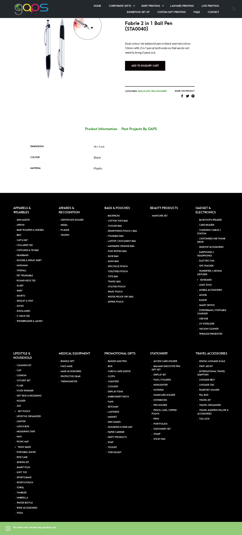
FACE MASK (66, 362)
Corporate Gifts (120, 5)
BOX (110, 362)
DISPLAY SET (159, 371)
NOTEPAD (158, 386)
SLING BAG (113, 257)
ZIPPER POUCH (116, 298)
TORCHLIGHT (114, 448)
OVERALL (21, 266)
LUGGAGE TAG (206, 381)
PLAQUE (65, 226)
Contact (213, 12)
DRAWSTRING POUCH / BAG (122, 227)
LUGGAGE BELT (207, 376)
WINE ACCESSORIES (27, 504)
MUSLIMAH (22, 261)
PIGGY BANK (24, 443)
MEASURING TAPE (26, 427)
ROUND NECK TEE (26, 277)
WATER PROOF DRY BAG (120, 292)
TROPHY (65, 231)
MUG (19, 432)
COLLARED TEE (25, 241)
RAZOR (203, 296)
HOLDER (21, 397)
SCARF (20, 282)
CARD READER (206, 221)
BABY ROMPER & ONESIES (30, 226)
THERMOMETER (69, 377)
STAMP (156, 430)
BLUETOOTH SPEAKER (210, 216)
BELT (19, 231)
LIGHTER (21, 417)
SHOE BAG (113, 252)
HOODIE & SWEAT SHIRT (29, 256)
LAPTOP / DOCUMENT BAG (122, 237)
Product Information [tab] (101, 125)
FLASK (20, 381)
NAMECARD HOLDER (164, 391)
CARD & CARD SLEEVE (119, 367)
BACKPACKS (114, 212)
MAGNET (112, 413)
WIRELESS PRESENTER (210, 330)
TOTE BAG (113, 272)
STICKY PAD (159, 435)
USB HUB (203, 315)
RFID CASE (22, 453)
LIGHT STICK (205, 281)
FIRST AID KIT (206, 362)
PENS (156, 415)
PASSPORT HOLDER (209, 386)
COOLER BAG (115, 222)
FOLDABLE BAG (116, 232)
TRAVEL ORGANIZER (210, 401)
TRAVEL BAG (114, 277)
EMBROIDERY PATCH (118, 392)
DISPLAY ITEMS (115, 387)
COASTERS (113, 377)
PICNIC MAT (23, 437)
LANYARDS (113, 408)
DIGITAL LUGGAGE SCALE (212, 357)
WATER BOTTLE (25, 499)
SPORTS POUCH (25, 478)
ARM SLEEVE (23, 216)
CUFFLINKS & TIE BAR (28, 246)
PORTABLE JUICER (26, 448)
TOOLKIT (112, 443)
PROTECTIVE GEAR (70, 372)
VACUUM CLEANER (209, 325)
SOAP (110, 438)
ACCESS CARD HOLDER (165, 357)
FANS (110, 397)
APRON (21, 221)
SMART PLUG (23, 463)
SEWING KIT (23, 458)
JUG (19, 402)
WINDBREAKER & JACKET (30, 317)
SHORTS (21, 292)
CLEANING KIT (24, 361)
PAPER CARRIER (116, 428)
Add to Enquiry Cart (153, 60)
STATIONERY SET (162, 425)
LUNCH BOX (23, 422)
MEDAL (64, 221)
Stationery (169, 86)
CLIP (19, 366)
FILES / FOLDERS (162, 376)
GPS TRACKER (206, 262)
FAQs (197, 12)
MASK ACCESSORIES (71, 367)
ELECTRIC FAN (206, 257)
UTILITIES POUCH (116, 282)
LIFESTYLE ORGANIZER (29, 412)
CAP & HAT (22, 236)
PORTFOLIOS (160, 420)
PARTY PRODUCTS (117, 433)
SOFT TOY (22, 468)
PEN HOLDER (160, 401)
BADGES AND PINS (117, 357)
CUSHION (21, 371)
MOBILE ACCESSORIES (210, 286)
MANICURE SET (160, 212)
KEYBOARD (206, 276)
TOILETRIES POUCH (118, 267)
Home (97, 5)
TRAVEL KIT (205, 396)
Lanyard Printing (182, 5)
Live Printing (210, 5)
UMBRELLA (22, 493)
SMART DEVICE (207, 301)
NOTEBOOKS (160, 396)
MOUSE (203, 291)
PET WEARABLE (25, 271)
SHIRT (20, 287)
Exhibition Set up (138, 12)
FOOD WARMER (25, 386)
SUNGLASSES (23, 307)
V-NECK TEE (23, 312)
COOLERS (113, 382)
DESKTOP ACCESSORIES (211, 243)
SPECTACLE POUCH (118, 262)
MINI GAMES (114, 418)
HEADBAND (22, 251)
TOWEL (20, 483)
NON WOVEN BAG (117, 247)
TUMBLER (22, 488)
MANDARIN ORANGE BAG (121, 242)
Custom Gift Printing (171, 12)
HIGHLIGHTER (160, 381)
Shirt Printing (150, 5)
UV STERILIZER (206, 320)
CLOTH (111, 372)
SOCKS (20, 302)
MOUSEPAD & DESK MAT (120, 423)
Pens (148, 86)
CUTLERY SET (24, 376)
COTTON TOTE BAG (118, 217)
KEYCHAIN (113, 403)
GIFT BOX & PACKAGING (29, 391)
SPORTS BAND (24, 473)
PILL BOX (203, 391)
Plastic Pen (157, 86)
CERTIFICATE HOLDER (72, 216)
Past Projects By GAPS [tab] (139, 125)
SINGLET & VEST (25, 297)
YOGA (20, 509)
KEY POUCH (24, 407)
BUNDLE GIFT (67, 357)
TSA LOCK (204, 415)
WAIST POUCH (115, 287)
